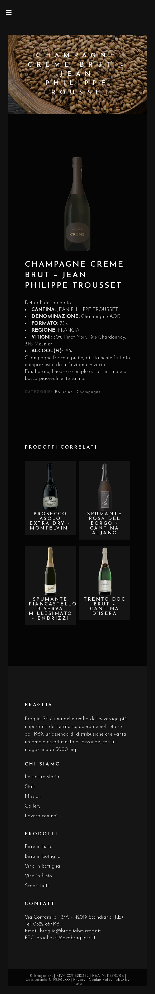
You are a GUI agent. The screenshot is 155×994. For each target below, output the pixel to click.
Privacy (79, 980)
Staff (30, 786)
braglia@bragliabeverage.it (70, 931)
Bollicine (64, 392)
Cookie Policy (100, 980)
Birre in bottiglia (43, 856)
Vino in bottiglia (42, 866)
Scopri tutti (37, 885)
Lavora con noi (41, 816)
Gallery (33, 806)
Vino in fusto (38, 876)
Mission (33, 796)
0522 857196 (46, 924)
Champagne (89, 392)
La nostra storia (42, 776)
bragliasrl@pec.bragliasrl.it (65, 938)
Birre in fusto (38, 846)
